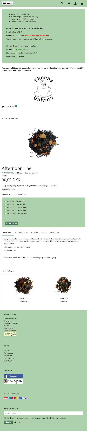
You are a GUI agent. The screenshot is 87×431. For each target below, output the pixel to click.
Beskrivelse (7, 232)
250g (16, 207)
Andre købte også (21, 232)
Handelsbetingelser (11, 319)
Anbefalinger (8, 271)
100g (16, 204)
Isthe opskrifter (9, 328)
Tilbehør (44, 232)
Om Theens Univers (11, 323)
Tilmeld (8, 422)
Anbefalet (34, 232)
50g (15, 201)
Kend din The (8, 326)
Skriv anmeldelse (31, 173)
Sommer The (63, 298)
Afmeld (17, 422)
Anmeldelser (54, 232)
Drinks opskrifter (10, 331)
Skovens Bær (24, 298)
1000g (17, 213)
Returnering (8, 321)
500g (16, 210)
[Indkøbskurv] (43, 106)
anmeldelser (17, 173)
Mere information (8, 189)
